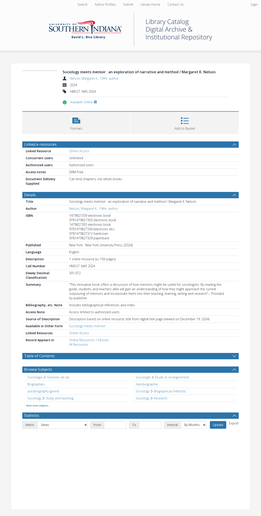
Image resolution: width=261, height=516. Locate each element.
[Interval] (193, 425)
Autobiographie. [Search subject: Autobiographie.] (147, 384)
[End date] (150, 425)
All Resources (78, 344)
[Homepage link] (130, 28)
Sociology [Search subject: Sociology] (142, 391)
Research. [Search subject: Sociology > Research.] (161, 398)
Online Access (79, 151)
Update (218, 425)
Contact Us (175, 4)
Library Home (150, 4)
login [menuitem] (254, 4)
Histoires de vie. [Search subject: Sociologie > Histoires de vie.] (58, 377)
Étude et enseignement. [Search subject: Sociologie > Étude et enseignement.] (172, 377)
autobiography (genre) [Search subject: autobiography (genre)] (43, 391)
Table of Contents (39, 355)
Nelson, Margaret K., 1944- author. (94, 78)
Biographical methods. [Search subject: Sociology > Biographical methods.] (170, 391)
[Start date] (115, 425)
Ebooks (103, 340)
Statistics (31, 415)
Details (30, 194)
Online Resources (81, 340)
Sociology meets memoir (87, 326)
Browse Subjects (38, 369)
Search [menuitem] (82, 4)
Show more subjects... (38, 405)
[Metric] (62, 425)
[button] (76, 122)
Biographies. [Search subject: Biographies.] (36, 384)
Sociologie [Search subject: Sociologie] (34, 377)
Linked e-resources (40, 144)
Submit (128, 4)
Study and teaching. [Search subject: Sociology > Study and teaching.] (60, 398)
